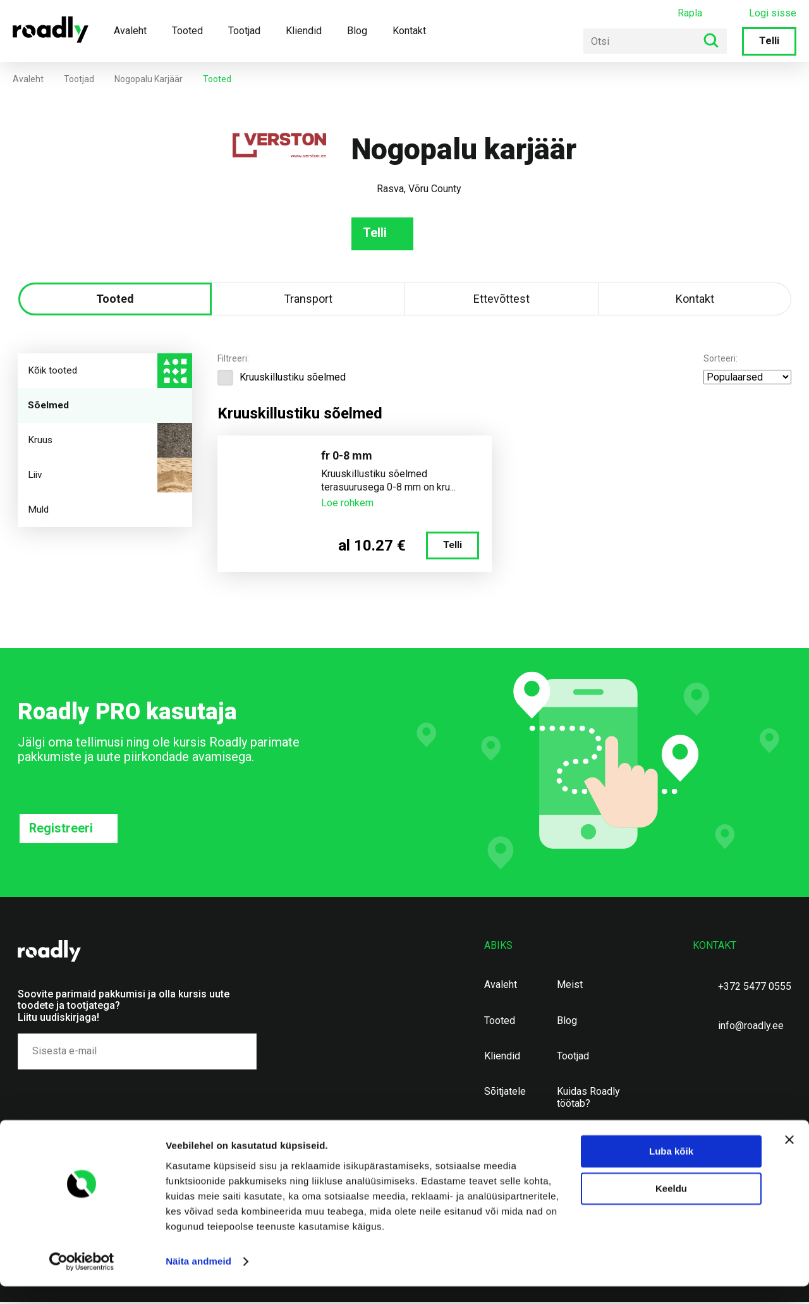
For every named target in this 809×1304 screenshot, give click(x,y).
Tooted (187, 31)
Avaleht (130, 31)
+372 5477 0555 (754, 988)
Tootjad (244, 31)
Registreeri (61, 830)
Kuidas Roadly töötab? (588, 1099)
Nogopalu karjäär (148, 79)
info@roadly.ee (751, 1027)
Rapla (690, 13)
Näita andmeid (198, 1279)
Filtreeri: (233, 360)
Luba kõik (671, 1169)
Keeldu (671, 1206)
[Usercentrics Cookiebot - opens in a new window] (82, 1279)
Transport (308, 300)
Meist (570, 986)
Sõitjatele (505, 1093)
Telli (769, 41)
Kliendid (304, 31)
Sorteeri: (720, 360)
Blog (357, 31)
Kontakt (409, 31)
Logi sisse (772, 13)
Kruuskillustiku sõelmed (281, 378)
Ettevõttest (501, 300)
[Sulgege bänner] (789, 1157)
